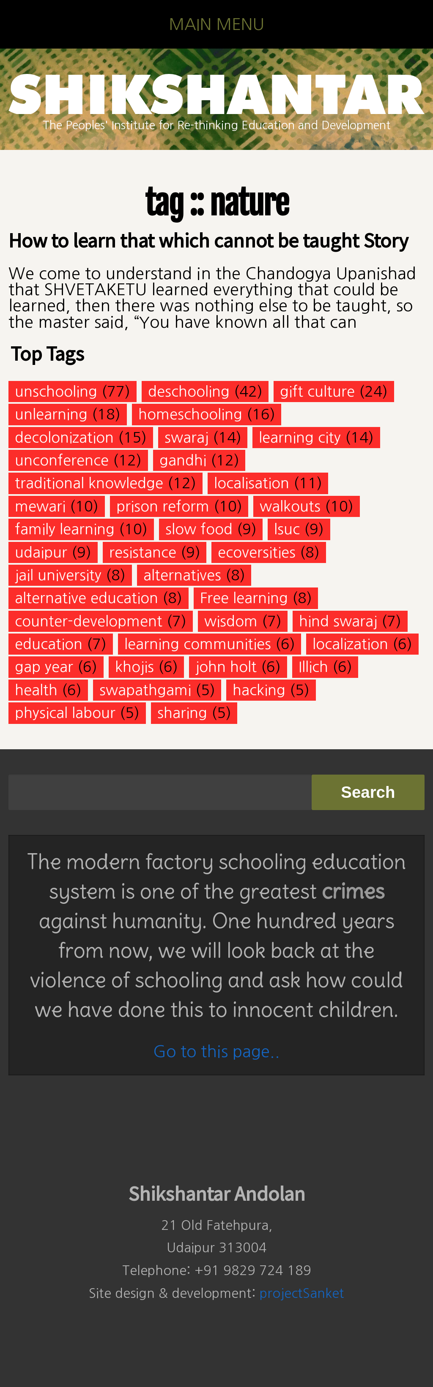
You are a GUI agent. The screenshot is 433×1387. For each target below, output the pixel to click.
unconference (62, 460)
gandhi (182, 460)
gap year (44, 666)
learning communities (197, 643)
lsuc (287, 529)
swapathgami (145, 690)
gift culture (317, 391)
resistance (142, 552)
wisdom (231, 621)
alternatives (182, 575)
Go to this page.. (216, 1051)
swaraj (186, 437)
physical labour (65, 712)
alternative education (86, 597)
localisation (251, 483)
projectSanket (302, 1293)
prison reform (162, 506)
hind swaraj (338, 621)
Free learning (244, 597)
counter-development (88, 621)
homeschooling (190, 414)
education (48, 643)
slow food (199, 529)
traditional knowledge (89, 483)
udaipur (41, 552)
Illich (313, 666)
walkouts (290, 506)
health (36, 690)
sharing (182, 712)
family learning (65, 529)
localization (350, 643)
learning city (300, 437)
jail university (58, 575)
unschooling (56, 391)
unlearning (51, 414)
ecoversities (257, 552)
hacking (259, 690)
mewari (40, 506)
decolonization (64, 437)
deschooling (189, 391)
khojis (134, 666)
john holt (226, 666)
